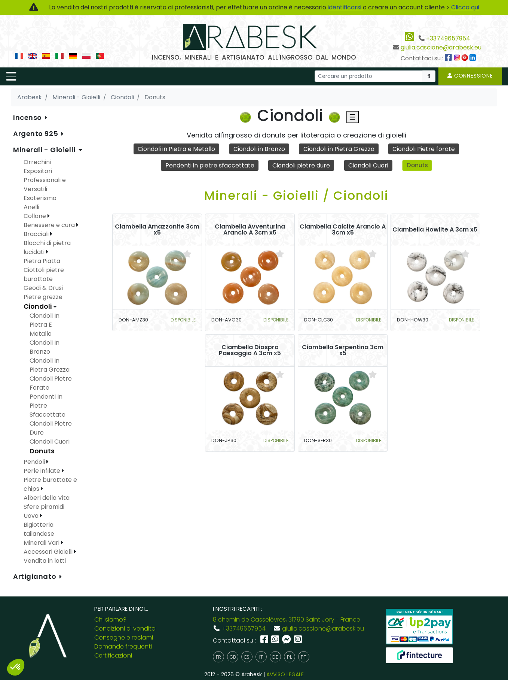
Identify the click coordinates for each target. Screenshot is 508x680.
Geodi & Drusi (43, 288)
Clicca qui (465, 7)
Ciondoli (38, 306)
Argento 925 (36, 133)
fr (218, 657)
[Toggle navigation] (11, 76)
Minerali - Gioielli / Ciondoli (296, 195)
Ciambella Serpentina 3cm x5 (342, 350)
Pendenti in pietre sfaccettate (209, 165)
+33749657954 (448, 38)
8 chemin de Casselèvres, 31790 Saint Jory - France (286, 619)
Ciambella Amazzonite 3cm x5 (157, 230)
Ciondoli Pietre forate (423, 149)
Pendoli (35, 461)
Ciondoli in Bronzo (259, 149)
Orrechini (37, 162)
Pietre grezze (43, 297)
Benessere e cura (50, 225)
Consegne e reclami (123, 637)
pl (289, 657)
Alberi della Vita (47, 497)
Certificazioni (113, 655)
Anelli (31, 207)
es (247, 657)
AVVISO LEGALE (285, 674)
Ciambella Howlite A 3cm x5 (434, 230)
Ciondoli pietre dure (301, 165)
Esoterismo (40, 198)
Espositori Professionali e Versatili (45, 180)
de (275, 657)
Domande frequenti (123, 646)
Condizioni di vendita (125, 628)
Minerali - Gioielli (45, 149)
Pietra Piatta (42, 261)
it (261, 657)
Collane (36, 216)
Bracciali (37, 234)
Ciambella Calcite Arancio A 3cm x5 (343, 230)
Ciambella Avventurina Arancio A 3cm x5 (250, 230)
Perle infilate (43, 470)
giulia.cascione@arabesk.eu (441, 47)
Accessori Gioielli (49, 551)
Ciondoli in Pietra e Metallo (176, 149)
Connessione (470, 75)
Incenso (28, 117)
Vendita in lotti (45, 560)
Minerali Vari (42, 542)
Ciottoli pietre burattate (44, 274)
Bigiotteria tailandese (39, 529)
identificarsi (345, 7)
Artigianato (35, 576)
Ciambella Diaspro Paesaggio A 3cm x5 (250, 350)
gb (232, 657)
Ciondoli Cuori (368, 165)
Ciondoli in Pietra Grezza (338, 149)
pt (303, 657)
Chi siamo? (110, 619)
